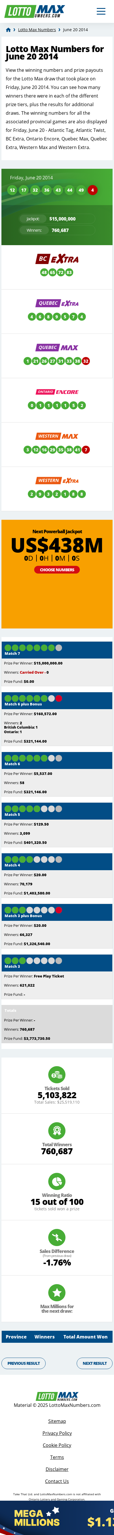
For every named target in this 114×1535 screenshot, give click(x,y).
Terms (57, 1457)
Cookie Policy (57, 1445)
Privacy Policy (57, 1433)
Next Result (95, 1363)
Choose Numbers (57, 569)
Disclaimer (57, 1469)
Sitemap (57, 1421)
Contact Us (57, 1481)
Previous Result (23, 1363)
